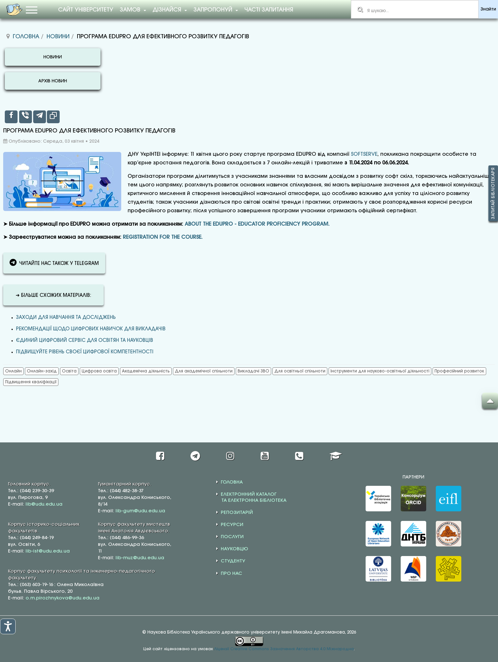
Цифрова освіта (99, 371)
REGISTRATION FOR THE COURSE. (163, 237)
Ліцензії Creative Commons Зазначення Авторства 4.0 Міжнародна (284, 649)
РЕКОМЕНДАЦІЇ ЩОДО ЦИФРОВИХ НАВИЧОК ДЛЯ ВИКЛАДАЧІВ (91, 329)
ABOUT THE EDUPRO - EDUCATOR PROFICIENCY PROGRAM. (257, 224)
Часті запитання (268, 9)
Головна (26, 36)
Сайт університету (85, 9)
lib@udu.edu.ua (44, 504)
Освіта (69, 371)
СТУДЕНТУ (233, 561)
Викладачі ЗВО (253, 371)
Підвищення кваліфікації (30, 382)
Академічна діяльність (146, 371)
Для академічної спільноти (204, 371)
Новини (58, 36)
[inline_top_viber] (25, 116)
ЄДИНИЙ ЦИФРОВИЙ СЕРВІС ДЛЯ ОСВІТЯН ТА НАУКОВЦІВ (84, 340)
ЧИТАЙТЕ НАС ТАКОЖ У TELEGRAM (54, 262)
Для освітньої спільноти (299, 371)
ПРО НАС (231, 573)
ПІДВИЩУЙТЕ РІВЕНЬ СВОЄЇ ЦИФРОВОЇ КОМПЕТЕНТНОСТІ (84, 352)
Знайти (488, 9)
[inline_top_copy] (53, 116)
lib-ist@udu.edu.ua (48, 551)
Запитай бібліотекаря (493, 193)
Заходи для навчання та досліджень (66, 317)
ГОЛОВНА (232, 482)
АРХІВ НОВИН (52, 81)
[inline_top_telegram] (39, 116)
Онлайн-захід (42, 371)
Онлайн (13, 371)
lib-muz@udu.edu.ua (139, 558)
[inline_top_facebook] (11, 116)
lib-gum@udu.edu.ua (140, 511)
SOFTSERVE (364, 154)
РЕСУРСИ (232, 525)
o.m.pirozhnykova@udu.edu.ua (63, 598)
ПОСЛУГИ (232, 537)
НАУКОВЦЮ (234, 549)
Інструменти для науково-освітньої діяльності (380, 371)
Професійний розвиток (459, 371)
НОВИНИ (52, 57)
